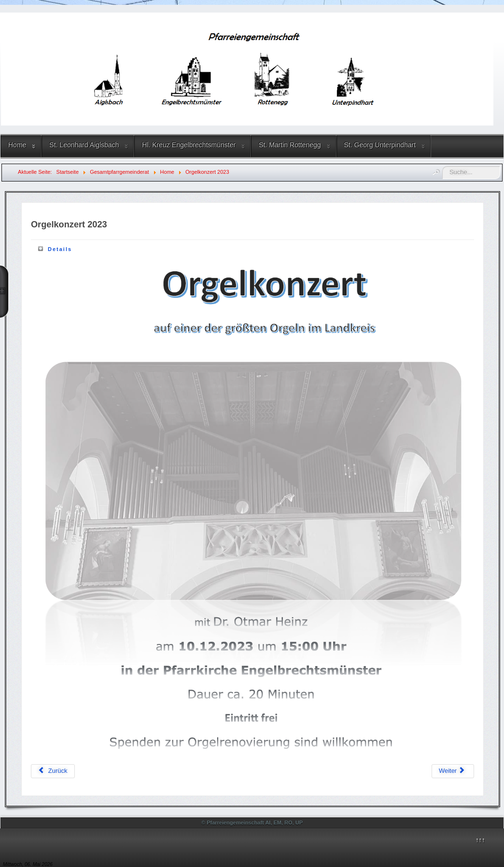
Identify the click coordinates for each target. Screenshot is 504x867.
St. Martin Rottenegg (290, 145)
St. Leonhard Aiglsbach (84, 145)
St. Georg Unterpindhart (380, 145)
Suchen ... (442, 166)
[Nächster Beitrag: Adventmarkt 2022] (453, 771)
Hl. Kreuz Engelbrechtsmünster (189, 145)
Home (17, 145)
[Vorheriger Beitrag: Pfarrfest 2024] (53, 771)
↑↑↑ (480, 839)
